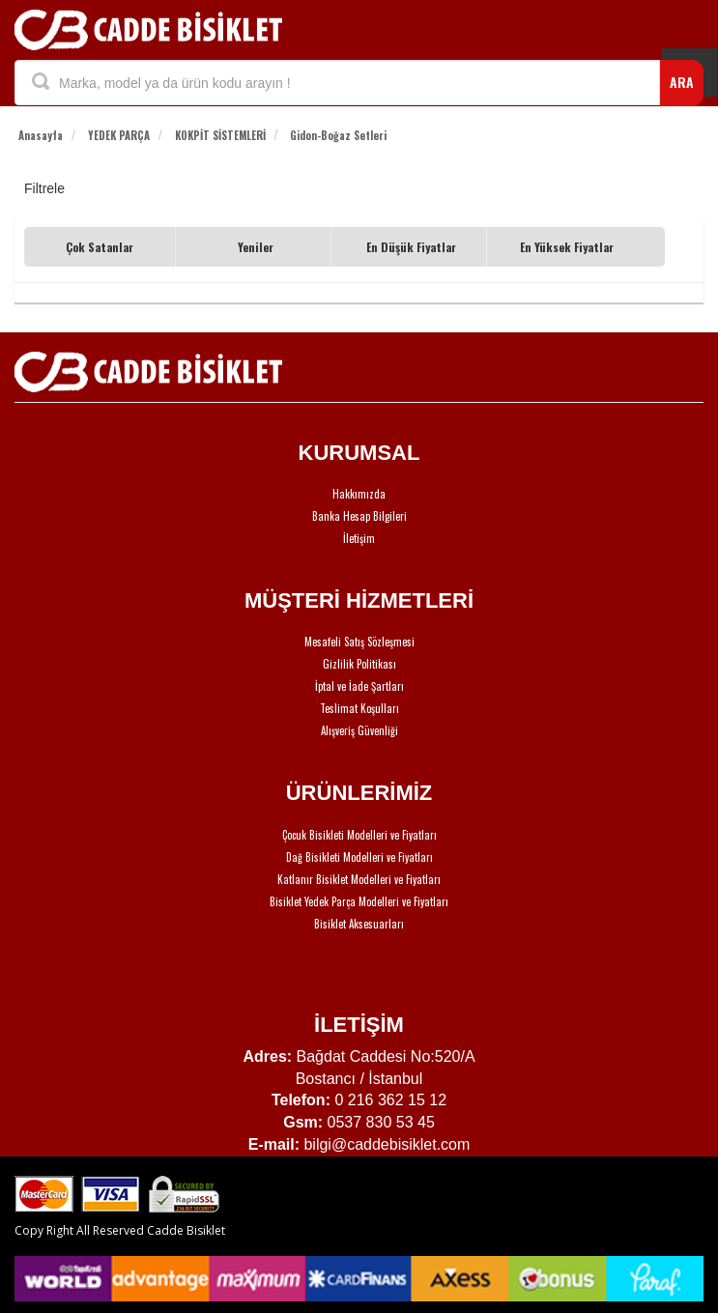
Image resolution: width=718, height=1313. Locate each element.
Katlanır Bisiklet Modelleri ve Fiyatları (359, 879)
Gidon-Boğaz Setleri (338, 135)
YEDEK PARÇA (119, 135)
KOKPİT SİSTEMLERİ (220, 135)
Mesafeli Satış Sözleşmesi (359, 641)
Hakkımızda (359, 493)
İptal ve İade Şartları (359, 686)
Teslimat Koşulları (359, 708)
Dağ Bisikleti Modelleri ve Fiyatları (359, 857)
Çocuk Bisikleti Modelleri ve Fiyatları (359, 834)
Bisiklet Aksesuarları (359, 923)
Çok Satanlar (99, 247)
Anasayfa (40, 135)
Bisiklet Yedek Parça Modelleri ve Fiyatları (359, 901)
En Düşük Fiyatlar (411, 247)
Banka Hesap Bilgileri (359, 516)
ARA (682, 81)
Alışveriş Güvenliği (359, 730)
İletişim (359, 538)
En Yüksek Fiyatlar (567, 247)
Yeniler (255, 247)
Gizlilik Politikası (359, 663)
